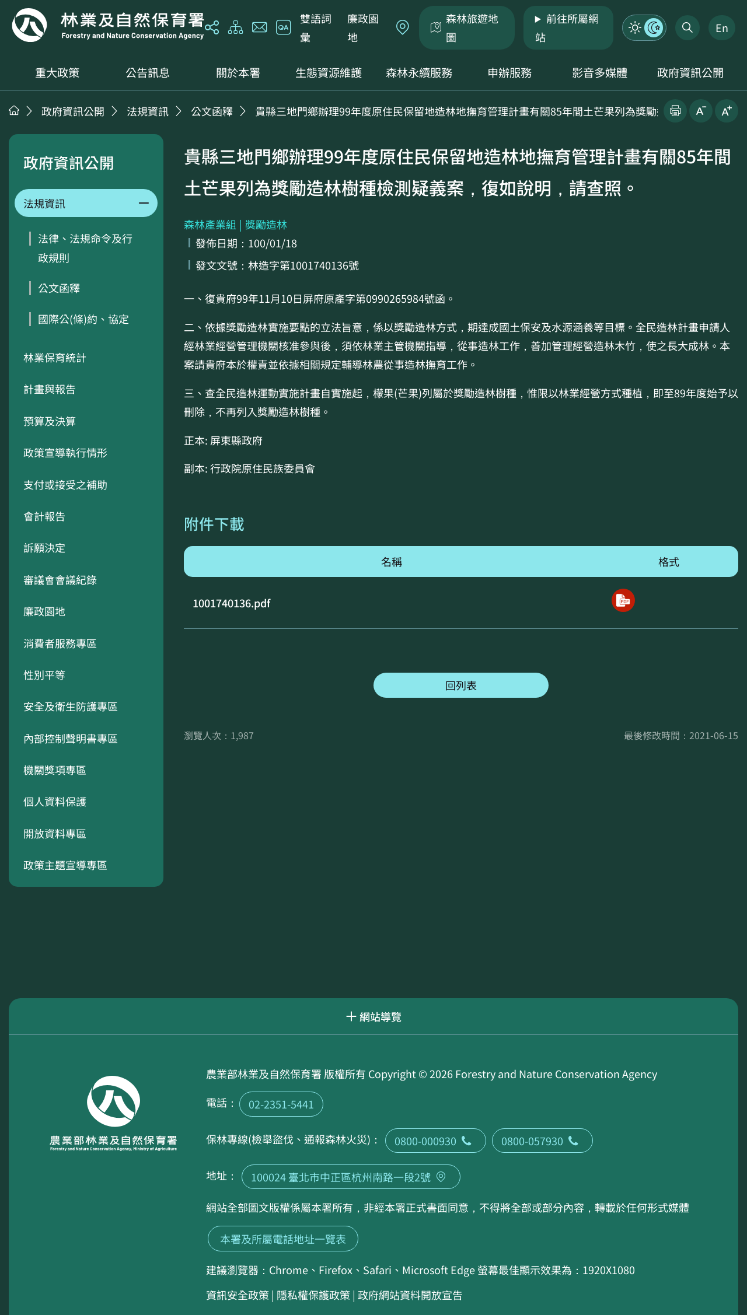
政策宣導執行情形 (65, 452)
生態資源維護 (328, 72)
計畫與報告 (49, 388)
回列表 (461, 685)
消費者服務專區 (60, 642)
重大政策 (57, 72)
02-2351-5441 (281, 1103)
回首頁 (108, 25)
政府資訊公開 (690, 72)
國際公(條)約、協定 (83, 318)
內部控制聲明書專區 (70, 738)
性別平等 (44, 674)
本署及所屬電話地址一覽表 (283, 1238)
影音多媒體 (599, 72)
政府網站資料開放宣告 (410, 1294)
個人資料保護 (54, 801)
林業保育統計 (54, 357)
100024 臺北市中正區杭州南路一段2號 (351, 1176)
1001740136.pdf (231, 602)
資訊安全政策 (237, 1294)
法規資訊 (148, 110)
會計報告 (44, 515)
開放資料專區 (54, 833)
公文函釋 (212, 110)
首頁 (14, 110)
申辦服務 (509, 72)
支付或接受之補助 (65, 484)
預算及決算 (49, 420)
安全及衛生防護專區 (70, 706)
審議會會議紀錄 (60, 579)
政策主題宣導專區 (65, 864)
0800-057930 (542, 1140)
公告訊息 (147, 72)
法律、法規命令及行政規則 (85, 247)
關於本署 (238, 72)
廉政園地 (363, 27)
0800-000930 (436, 1140)
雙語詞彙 (315, 27)
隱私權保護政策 (313, 1294)
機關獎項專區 (54, 769)
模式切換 (644, 27)
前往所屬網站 (567, 27)
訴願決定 (44, 547)
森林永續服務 (419, 72)
